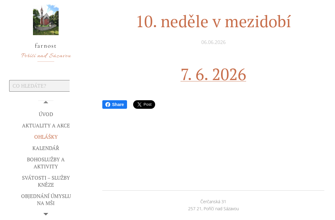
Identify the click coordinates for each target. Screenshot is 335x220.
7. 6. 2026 (213, 74)
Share (114, 104)
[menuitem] (46, 114)
